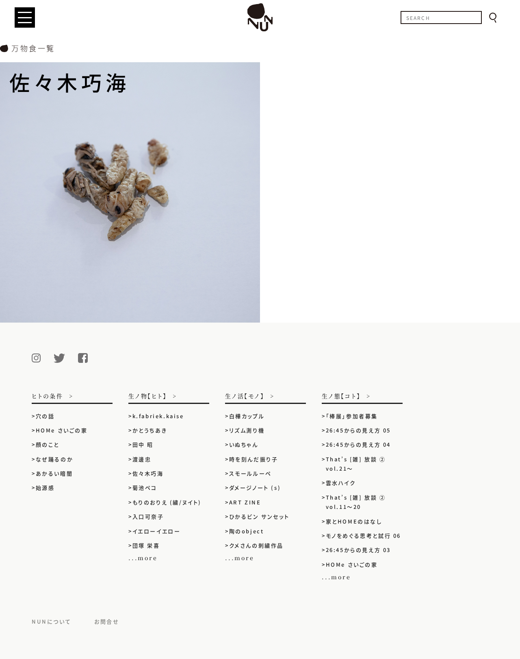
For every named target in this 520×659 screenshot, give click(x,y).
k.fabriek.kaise (158, 416)
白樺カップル (247, 416)
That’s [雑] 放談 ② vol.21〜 (356, 463)
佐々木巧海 (148, 473)
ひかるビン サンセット (259, 516)
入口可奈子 (148, 516)
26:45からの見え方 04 (358, 444)
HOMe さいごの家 (62, 430)
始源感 (45, 487)
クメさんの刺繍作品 (259, 545)
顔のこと (47, 444)
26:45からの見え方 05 (358, 430)
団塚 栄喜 (146, 545)
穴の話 (45, 416)
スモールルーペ (250, 473)
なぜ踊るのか (55, 459)
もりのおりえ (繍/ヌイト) (167, 502)
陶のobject (246, 531)
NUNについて (51, 621)
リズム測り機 (247, 430)
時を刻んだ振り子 (253, 459)
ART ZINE (245, 502)
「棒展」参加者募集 (352, 416)
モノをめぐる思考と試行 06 (363, 535)
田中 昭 (143, 444)
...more (143, 558)
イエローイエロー (156, 531)
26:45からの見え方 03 (358, 550)
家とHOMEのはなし (354, 521)
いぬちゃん (243, 444)
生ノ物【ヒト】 (147, 396)
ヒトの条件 (47, 396)
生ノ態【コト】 (341, 396)
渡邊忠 (142, 459)
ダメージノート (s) (255, 487)
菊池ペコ (144, 487)
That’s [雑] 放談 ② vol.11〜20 (356, 502)
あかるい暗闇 (54, 473)
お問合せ (106, 621)
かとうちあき (149, 430)
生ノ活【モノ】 (244, 396)
